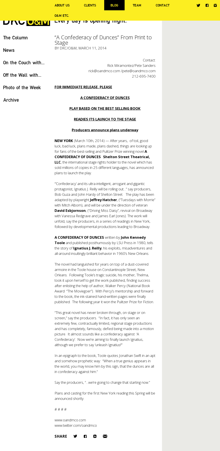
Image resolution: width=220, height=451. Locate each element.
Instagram (215, 5)
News (9, 50)
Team (137, 5)
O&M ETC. (62, 15)
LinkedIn (94, 436)
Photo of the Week (22, 87)
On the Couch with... (24, 62)
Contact (163, 5)
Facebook (207, 5)
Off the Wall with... (22, 75)
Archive (11, 100)
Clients (90, 5)
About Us (62, 5)
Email (105, 436)
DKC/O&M (68, 48)
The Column (15, 37)
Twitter (198, 5)
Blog (114, 5)
